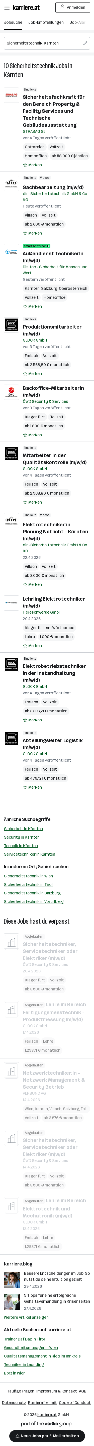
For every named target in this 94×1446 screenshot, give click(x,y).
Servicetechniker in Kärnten (29, 854)
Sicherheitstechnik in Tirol (28, 884)
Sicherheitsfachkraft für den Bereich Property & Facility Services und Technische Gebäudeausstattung (54, 111)
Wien (29, 1108)
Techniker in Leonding (24, 1364)
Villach (31, 215)
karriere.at (59, 1329)
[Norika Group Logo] (46, 1424)
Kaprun (41, 1108)
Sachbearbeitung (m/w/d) (53, 187)
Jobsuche (13, 22)
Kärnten (13, 75)
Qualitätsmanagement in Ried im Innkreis (42, 1356)
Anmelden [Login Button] (72, 8)
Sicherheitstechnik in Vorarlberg (34, 901)
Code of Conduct (75, 1402)
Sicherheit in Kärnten (23, 828)
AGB (82, 1391)
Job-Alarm (79, 22)
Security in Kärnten (22, 837)
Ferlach (31, 355)
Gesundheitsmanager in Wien (31, 1347)
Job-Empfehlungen (46, 22)
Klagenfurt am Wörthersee (49, 627)
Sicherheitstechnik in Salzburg (32, 893)
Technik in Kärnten (21, 845)
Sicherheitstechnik (32, 66)
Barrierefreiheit (42, 1402)
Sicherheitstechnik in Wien (28, 876)
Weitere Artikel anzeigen (26, 1317)
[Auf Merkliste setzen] (32, 165)
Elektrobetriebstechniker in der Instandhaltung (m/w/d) (54, 673)
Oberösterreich (73, 288)
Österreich (35, 147)
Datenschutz (14, 1402)
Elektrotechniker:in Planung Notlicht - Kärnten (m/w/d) (55, 532)
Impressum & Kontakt (56, 1391)
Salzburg (49, 288)
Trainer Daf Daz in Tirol (24, 1339)
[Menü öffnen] (7, 7)
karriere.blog (18, 1264)
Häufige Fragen (20, 1391)
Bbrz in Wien (15, 1373)
